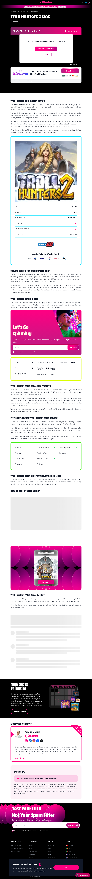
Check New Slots (19, 712)
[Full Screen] (75, 64)
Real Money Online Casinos (17, 848)
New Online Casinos (16, 851)
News (30, 845)
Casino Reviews (33, 851)
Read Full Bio (19, 758)
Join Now (73, 825)
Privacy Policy (51, 857)
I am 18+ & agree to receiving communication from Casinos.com (28, 351)
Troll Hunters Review (46, 552)
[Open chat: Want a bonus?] (82, 875)
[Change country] (86, 2)
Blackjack (31, 857)
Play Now (67, 71)
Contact (50, 848)
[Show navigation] (2, 2)
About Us (50, 854)
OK (66, 867)
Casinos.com (14, 11)
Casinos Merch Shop (34, 876)
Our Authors (51, 845)
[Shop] (82, 2)
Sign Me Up (73, 347)
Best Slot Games (24, 11)
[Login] (89, 2)
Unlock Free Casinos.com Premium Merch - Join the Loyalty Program (41, 7)
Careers (49, 851)
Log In (46, 55)
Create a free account (46, 49)
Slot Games (32, 854)
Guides (31, 848)
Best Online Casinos (16, 845)
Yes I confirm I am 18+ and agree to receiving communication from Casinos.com (31, 830)
